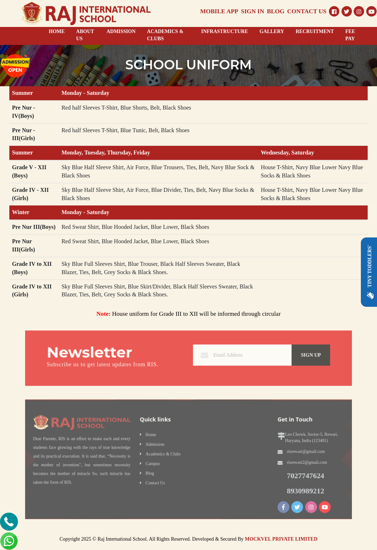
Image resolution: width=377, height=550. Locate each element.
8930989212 (286, 485)
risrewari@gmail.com (287, 453)
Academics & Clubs (167, 455)
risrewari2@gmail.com (288, 462)
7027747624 (286, 473)
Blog (156, 471)
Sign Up (291, 355)
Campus (158, 463)
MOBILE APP (219, 11)
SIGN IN (252, 11)
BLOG (275, 11)
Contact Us (160, 479)
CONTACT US (306, 11)
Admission (160, 447)
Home (156, 439)
